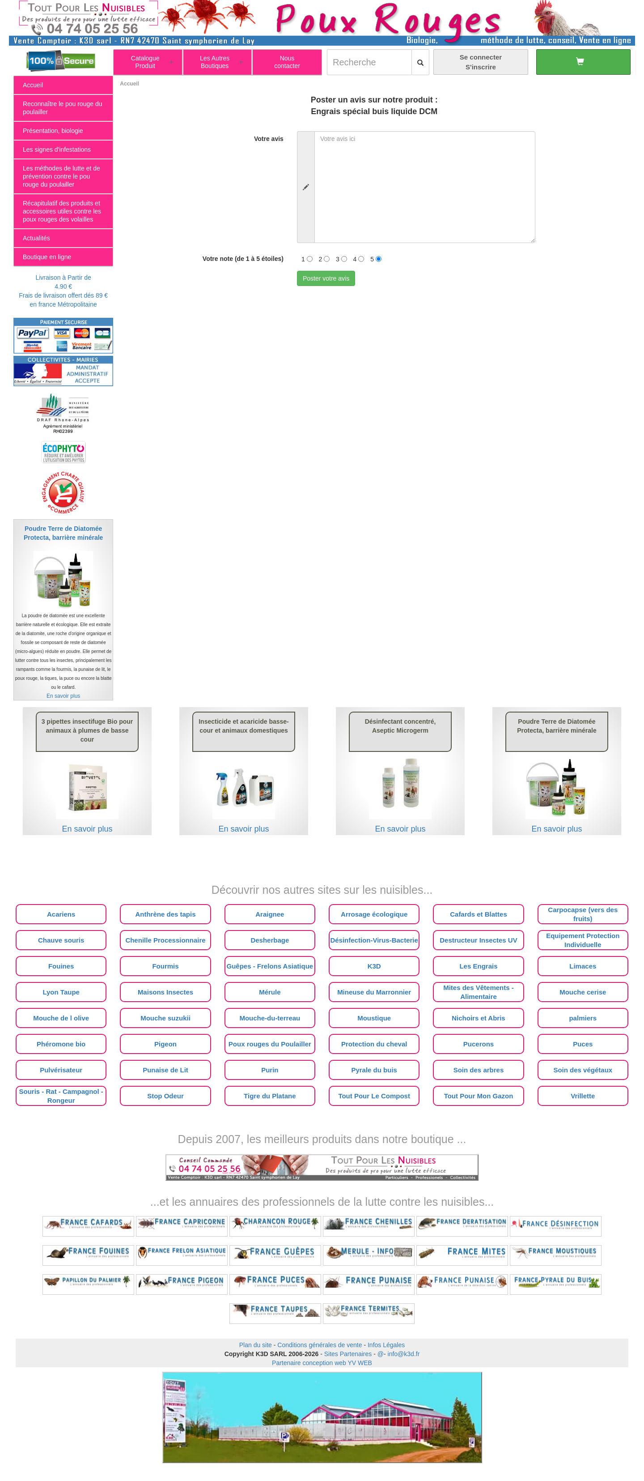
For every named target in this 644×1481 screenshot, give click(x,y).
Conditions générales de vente (319, 1345)
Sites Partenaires (348, 1353)
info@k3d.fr (404, 1353)
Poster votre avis (326, 278)
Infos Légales (386, 1345)
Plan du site (255, 1345)
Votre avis (269, 138)
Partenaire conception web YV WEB (322, 1362)
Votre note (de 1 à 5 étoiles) (243, 258)
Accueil (129, 84)
